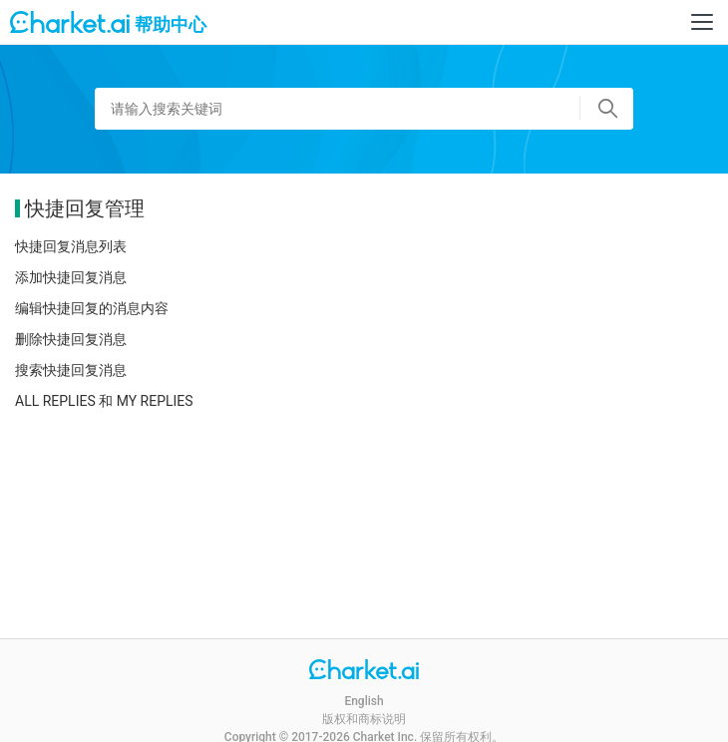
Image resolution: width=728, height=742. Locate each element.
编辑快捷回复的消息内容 (92, 308)
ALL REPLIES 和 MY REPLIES (104, 401)
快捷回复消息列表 (71, 246)
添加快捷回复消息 (71, 277)
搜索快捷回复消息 (71, 370)
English (363, 701)
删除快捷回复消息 (71, 339)
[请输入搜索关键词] (364, 109)
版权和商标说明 (364, 719)
